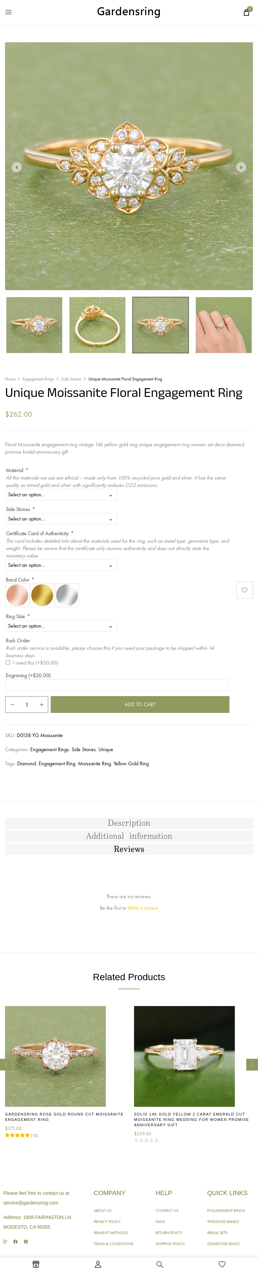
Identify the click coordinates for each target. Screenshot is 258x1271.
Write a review (143, 907)
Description (129, 823)
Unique (105, 749)
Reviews (129, 849)
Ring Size (17, 616)
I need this (35, 662)
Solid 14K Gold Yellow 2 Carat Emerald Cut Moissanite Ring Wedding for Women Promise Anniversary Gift (191, 1119)
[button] (246, 12)
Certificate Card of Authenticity (39, 533)
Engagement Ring (57, 763)
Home (10, 379)
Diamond (26, 763)
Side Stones (71, 379)
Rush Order (18, 640)
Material (17, 470)
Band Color (20, 579)
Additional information (129, 836)
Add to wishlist (244, 590)
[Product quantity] (27, 704)
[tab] (129, 823)
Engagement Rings (38, 379)
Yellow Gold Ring (131, 763)
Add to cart (140, 704)
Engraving (28, 675)
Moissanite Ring (94, 763)
